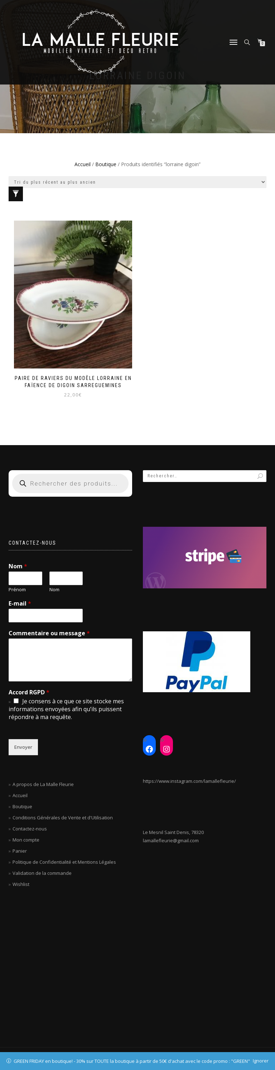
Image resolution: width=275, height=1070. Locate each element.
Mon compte (26, 840)
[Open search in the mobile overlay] (247, 41)
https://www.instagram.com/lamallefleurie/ (189, 781)
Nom (18, 566)
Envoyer (23, 747)
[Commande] (137, 182)
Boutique (105, 164)
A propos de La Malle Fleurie (43, 784)
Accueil (82, 164)
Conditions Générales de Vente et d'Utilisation (63, 817)
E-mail (20, 603)
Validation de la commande (42, 873)
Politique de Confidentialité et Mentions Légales (64, 862)
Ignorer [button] (261, 1060)
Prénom (17, 590)
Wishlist (21, 884)
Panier (20, 851)
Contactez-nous (30, 828)
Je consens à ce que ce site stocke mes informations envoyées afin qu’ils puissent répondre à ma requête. (66, 709)
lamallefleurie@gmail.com (171, 840)
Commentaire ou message (49, 633)
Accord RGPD (29, 692)
